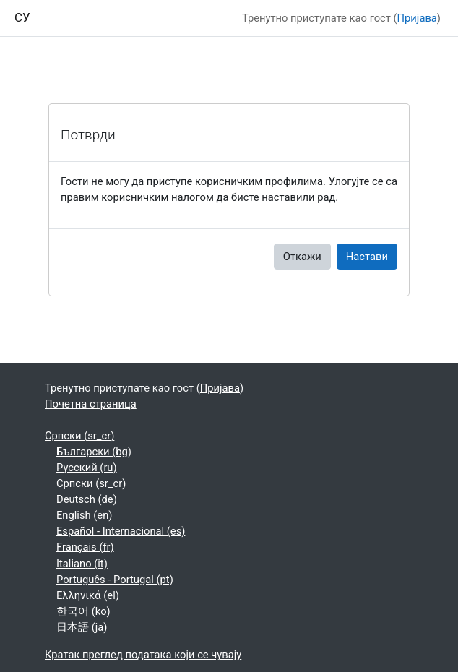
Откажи (302, 256)
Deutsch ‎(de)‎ (86, 499)
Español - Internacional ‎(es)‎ (120, 531)
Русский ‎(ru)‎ (86, 467)
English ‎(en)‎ (84, 515)
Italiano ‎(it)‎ (82, 563)
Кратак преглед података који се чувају (143, 654)
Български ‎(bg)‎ (93, 451)
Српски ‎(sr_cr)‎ (79, 435)
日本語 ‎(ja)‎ (81, 627)
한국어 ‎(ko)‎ (83, 611)
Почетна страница (91, 403)
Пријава (417, 18)
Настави (367, 256)
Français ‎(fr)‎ (85, 546)
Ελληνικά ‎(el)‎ (87, 595)
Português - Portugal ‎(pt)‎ (114, 579)
